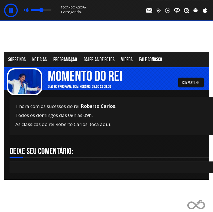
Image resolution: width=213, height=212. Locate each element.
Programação (65, 59)
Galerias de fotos (99, 59)
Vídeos (127, 59)
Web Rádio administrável (196, 204)
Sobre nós (17, 59)
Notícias (39, 59)
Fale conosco (150, 59)
